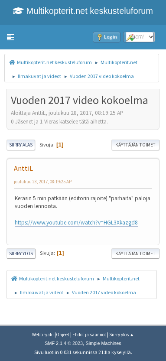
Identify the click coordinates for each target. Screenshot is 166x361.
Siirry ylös (21, 253)
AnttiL (23, 168)
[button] (10, 37)
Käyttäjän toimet (135, 145)
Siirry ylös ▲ (121, 335)
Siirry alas (21, 145)
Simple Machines (103, 343)
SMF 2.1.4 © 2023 (64, 343)
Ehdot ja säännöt (89, 335)
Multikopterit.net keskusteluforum (83, 11)
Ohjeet (62, 335)
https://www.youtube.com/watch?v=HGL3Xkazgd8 (76, 222)
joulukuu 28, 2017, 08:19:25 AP (43, 182)
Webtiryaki (43, 335)
